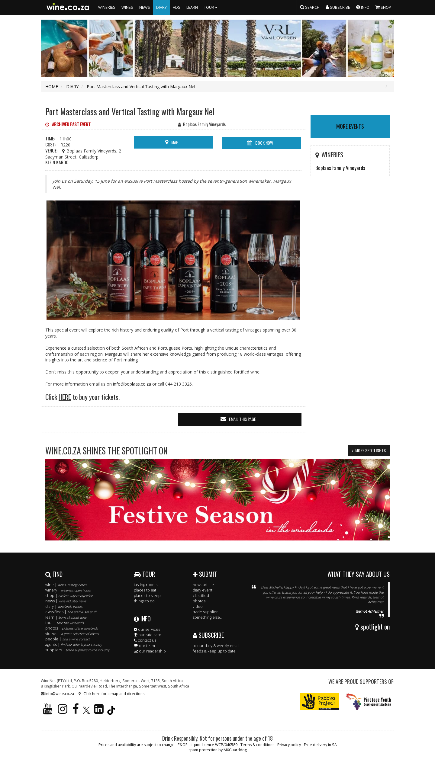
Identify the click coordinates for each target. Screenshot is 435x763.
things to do (144, 601)
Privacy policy (289, 744)
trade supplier (205, 611)
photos (199, 601)
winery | (68, 590)
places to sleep (147, 595)
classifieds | (70, 611)
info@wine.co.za (59, 693)
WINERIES (106, 7)
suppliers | (77, 649)
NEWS (144, 7)
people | (67, 639)
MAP (174, 142)
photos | (71, 628)
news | (65, 601)
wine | (66, 584)
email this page (242, 419)
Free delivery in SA (320, 744)
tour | (64, 622)
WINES (127, 7)
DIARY (161, 7)
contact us (145, 640)
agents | (73, 644)
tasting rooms (145, 584)
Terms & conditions (257, 744)
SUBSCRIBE (208, 635)
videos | (72, 633)
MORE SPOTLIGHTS (370, 450)
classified (201, 595)
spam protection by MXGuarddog (217, 749)
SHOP (383, 7)
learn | (65, 617)
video (198, 606)
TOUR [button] (211, 7)
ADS (176, 7)
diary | (63, 606)
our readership (150, 651)
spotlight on (372, 626)
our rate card (147, 634)
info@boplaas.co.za (132, 384)
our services (147, 629)
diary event (202, 590)
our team (144, 645)
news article (203, 584)
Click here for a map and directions (113, 693)
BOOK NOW (264, 142)
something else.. (207, 617)
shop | (69, 595)
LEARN (192, 7)
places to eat (145, 590)
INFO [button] (362, 7)
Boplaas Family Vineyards (340, 168)
